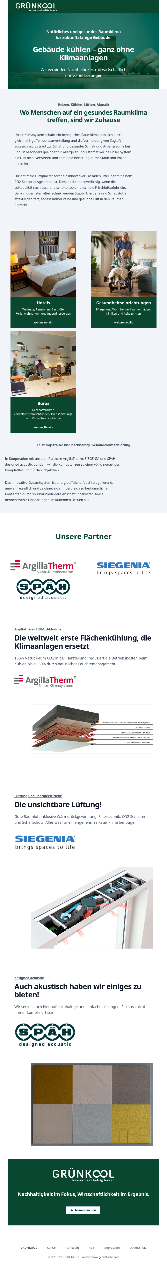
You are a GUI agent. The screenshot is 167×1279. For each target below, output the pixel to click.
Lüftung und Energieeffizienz (38, 796)
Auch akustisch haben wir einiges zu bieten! (77, 990)
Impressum (112, 1248)
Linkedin (73, 1248)
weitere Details (43, 322)
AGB (91, 1248)
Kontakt (52, 1248)
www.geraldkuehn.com (105, 1257)
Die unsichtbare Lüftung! (57, 804)
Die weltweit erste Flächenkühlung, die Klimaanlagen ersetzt (82, 642)
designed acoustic (29, 978)
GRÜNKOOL (29, 1248)
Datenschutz (138, 1248)
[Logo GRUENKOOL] (83, 1175)
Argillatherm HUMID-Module (37, 629)
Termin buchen (83, 1210)
